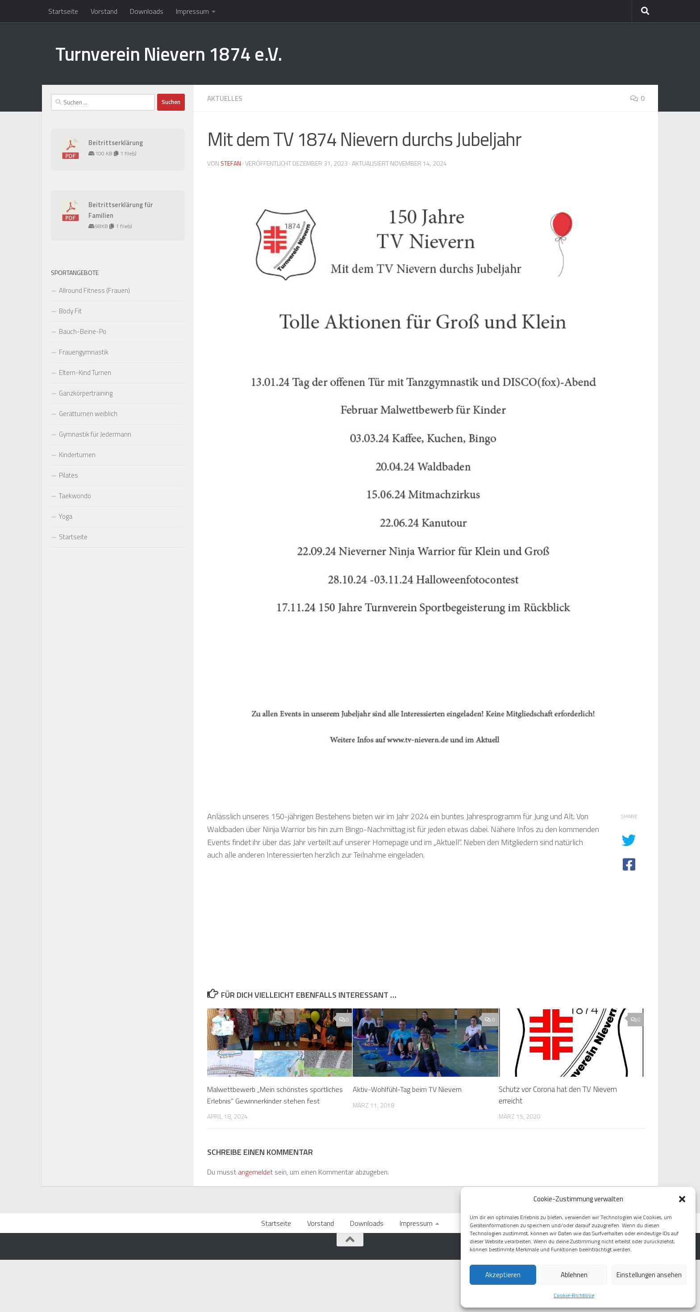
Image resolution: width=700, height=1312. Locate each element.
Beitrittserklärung (115, 142)
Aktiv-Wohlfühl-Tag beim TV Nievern (410, 1089)
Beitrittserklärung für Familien (120, 210)
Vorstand (104, 11)
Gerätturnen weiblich (88, 413)
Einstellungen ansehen (649, 1275)
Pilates (68, 475)
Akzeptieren (503, 1275)
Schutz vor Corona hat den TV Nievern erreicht (558, 1094)
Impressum (192, 11)
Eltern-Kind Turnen (85, 372)
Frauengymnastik (83, 352)
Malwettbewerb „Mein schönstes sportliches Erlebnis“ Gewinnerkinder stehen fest (264, 1100)
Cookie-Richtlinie (574, 1295)
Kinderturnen (77, 455)
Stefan (231, 162)
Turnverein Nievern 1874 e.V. (168, 53)
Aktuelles (225, 98)
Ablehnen (574, 1275)
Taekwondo (75, 496)
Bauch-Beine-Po (82, 331)
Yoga (65, 516)
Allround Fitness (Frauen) (94, 290)
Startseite (63, 11)
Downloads (146, 11)
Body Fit (70, 311)
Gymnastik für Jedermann (95, 434)
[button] (682, 1199)
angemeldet (255, 1183)
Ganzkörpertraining (85, 393)
